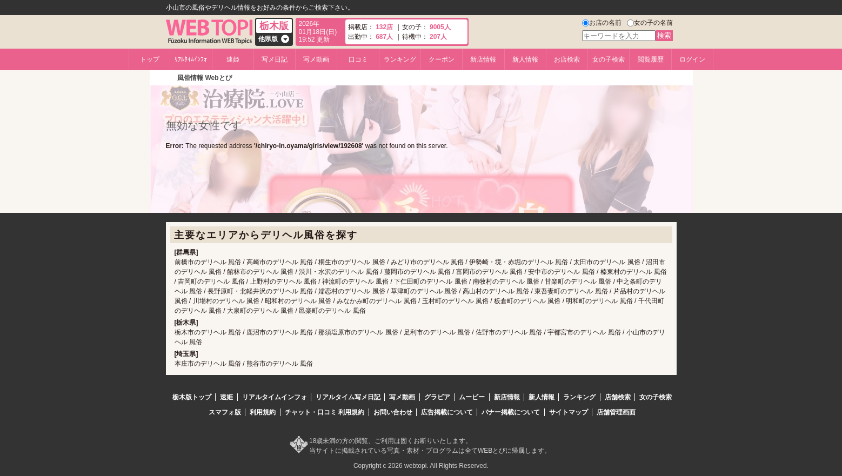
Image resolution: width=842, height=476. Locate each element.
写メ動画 (316, 59)
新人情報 (525, 59)
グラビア (437, 397)
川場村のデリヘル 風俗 (226, 301)
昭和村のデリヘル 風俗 (298, 301)
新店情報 (483, 59)
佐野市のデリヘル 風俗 (509, 332)
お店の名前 (605, 22)
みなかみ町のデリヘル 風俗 (376, 301)
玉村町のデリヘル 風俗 (455, 301)
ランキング (400, 59)
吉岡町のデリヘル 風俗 (211, 281)
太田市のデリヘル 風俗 (606, 262)
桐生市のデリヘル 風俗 (351, 262)
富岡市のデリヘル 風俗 (489, 272)
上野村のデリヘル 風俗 (283, 281)
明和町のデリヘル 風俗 (599, 301)
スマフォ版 (225, 412)
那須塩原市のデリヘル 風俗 (358, 332)
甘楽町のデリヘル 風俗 (578, 281)
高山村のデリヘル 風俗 (496, 291)
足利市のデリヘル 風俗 (437, 332)
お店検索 (567, 59)
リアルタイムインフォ (274, 397)
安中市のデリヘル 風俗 (561, 272)
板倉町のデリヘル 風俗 (527, 301)
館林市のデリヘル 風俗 (260, 272)
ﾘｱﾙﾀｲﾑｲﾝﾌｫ (191, 59)
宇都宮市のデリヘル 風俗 (583, 332)
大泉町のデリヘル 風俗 (260, 310)
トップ (149, 59)
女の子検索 (608, 59)
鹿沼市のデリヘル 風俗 (279, 332)
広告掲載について (447, 412)
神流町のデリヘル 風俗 (355, 281)
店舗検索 (618, 397)
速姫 (232, 59)
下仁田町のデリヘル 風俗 (430, 281)
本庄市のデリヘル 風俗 (208, 363)
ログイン (692, 59)
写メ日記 (275, 59)
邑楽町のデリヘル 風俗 (332, 310)
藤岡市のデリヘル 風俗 (417, 272)
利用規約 (263, 412)
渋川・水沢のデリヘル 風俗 (338, 272)
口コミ (358, 59)
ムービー (472, 397)
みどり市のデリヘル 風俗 (427, 262)
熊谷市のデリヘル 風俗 (279, 363)
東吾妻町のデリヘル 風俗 (570, 291)
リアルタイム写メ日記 (348, 397)
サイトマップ (568, 412)
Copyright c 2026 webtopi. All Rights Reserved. (421, 466)
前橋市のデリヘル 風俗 (208, 262)
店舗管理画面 (616, 412)
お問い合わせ (392, 412)
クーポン (442, 59)
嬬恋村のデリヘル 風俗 (351, 291)
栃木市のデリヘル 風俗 (208, 332)
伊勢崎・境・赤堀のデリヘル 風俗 (518, 262)
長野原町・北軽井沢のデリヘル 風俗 (260, 291)
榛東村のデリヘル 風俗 (633, 272)
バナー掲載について (511, 412)
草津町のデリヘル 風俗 (424, 291)
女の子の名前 (653, 22)
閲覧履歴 (651, 59)
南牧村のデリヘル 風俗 (506, 281)
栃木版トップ (191, 397)
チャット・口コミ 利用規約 (324, 412)
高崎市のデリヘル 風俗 (279, 262)
